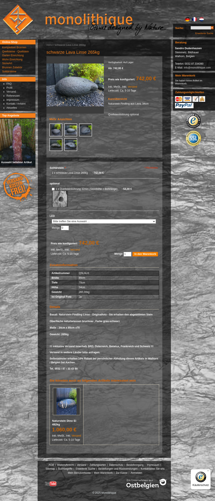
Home (49, 45)
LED (52, 216)
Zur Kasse (121, 472)
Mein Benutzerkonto (79, 472)
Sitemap (50, 468)
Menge (118, 253)
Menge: (56, 227)
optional (55, 183)
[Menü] (208, 471)
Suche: (179, 28)
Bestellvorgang (134, 464)
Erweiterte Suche (204, 33)
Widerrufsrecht (65, 464)
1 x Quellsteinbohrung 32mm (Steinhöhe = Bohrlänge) (94, 188)
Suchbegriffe (65, 468)
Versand (132, 86)
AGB (51, 464)
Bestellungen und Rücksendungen (118, 468)
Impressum (153, 464)
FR (194, 19)
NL (201, 19)
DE (187, 19)
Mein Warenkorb (103, 472)
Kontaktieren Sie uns (153, 468)
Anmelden (136, 472)
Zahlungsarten (97, 464)
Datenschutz (116, 464)
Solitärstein (58, 167)
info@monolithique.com (197, 67)
